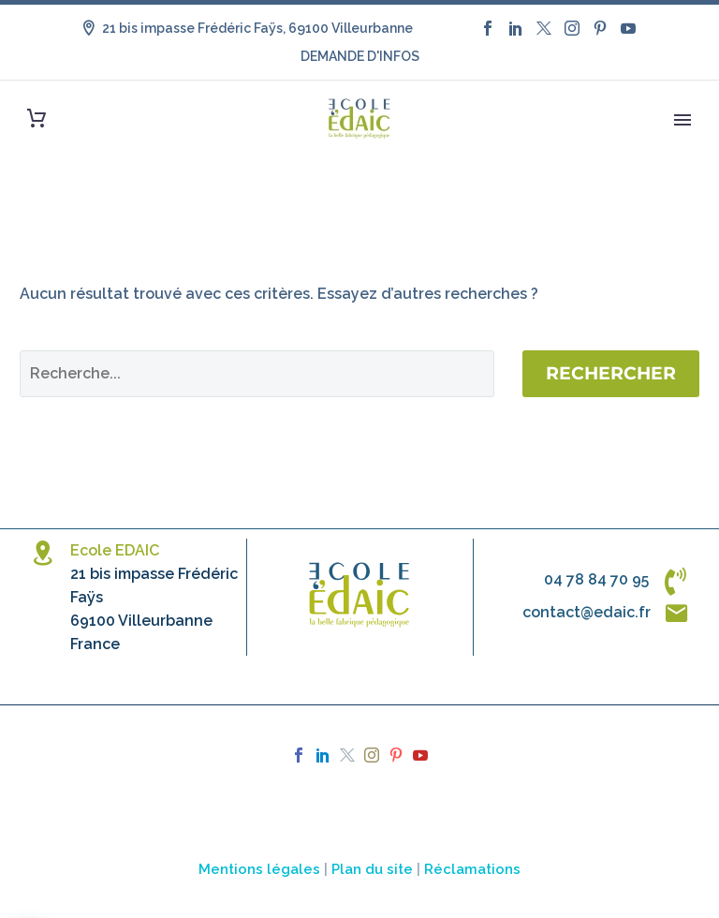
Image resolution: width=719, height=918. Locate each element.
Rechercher (611, 373)
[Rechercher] (257, 373)
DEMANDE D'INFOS (360, 56)
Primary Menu (682, 120)
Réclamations (472, 869)
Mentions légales (259, 869)
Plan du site (372, 869)
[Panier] (36, 118)
